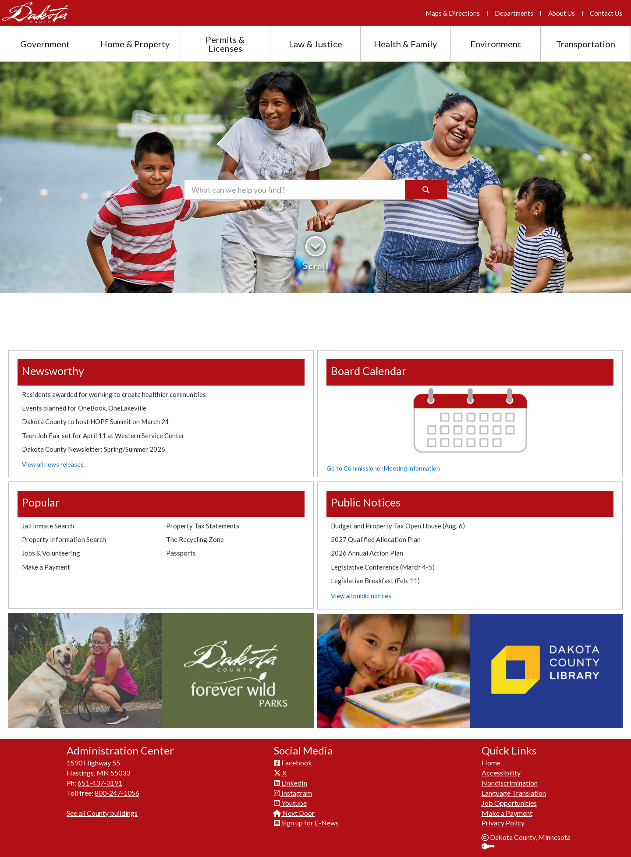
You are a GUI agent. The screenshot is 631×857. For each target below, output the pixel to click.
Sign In (491, 847)
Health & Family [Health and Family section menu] (405, 44)
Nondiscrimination (510, 783)
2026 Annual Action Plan (367, 553)
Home (491, 762)
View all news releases (53, 464)
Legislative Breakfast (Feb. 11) (375, 580)
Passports (181, 553)
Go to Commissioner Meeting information (383, 468)
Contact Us (606, 13)
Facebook (293, 762)
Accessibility (501, 772)
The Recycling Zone (195, 539)
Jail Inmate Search (48, 526)
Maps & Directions (452, 13)
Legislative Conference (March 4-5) (383, 567)
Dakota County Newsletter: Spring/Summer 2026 (93, 449)
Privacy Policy (503, 822)
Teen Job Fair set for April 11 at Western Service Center (103, 435)
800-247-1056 (117, 793)
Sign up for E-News (306, 822)
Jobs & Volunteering (51, 553)
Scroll (315, 253)
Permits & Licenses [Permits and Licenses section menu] (225, 43)
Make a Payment (46, 567)
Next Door (294, 813)
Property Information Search (64, 539)
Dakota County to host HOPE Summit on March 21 (95, 421)
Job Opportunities (509, 803)
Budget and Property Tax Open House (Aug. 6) (398, 526)
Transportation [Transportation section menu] (585, 44)
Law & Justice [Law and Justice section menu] (315, 44)
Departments (514, 13)
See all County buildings (102, 813)
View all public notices (361, 595)
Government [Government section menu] (45, 44)
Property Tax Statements (202, 526)
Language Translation (514, 793)
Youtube (290, 803)
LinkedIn (290, 783)
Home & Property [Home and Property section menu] (135, 44)
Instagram (293, 793)
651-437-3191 (100, 783)
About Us (561, 13)
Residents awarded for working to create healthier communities (114, 394)
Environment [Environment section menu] (495, 44)
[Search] (426, 189)
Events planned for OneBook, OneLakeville (84, 408)
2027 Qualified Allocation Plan (376, 539)
